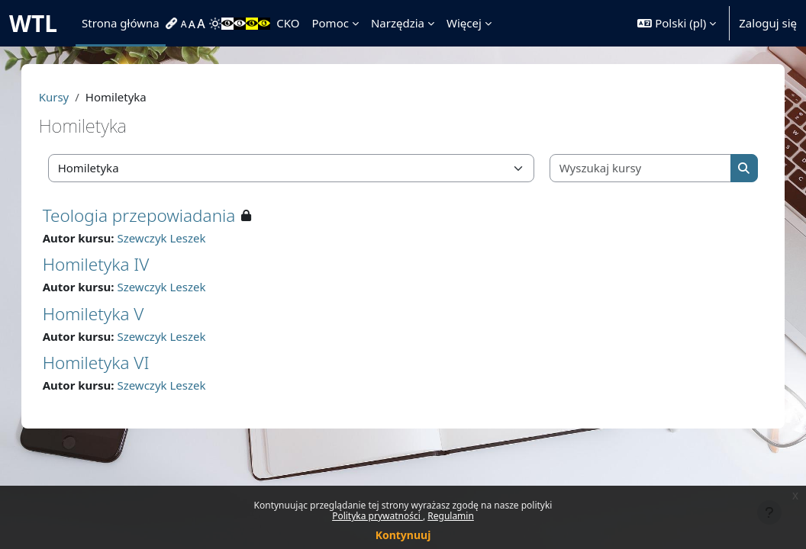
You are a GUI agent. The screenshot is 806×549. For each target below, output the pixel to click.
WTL (33, 23)
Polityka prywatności (377, 515)
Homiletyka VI (111, 362)
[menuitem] (173, 24)
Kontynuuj (403, 535)
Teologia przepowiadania (154, 215)
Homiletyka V (109, 314)
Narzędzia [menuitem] (397, 22)
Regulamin (450, 515)
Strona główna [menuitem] (121, 22)
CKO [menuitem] (287, 22)
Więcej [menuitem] (464, 22)
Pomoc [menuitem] (329, 22)
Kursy (69, 96)
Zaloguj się (768, 22)
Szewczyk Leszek (177, 238)
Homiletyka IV (111, 264)
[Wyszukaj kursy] (630, 168)
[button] (676, 23)
